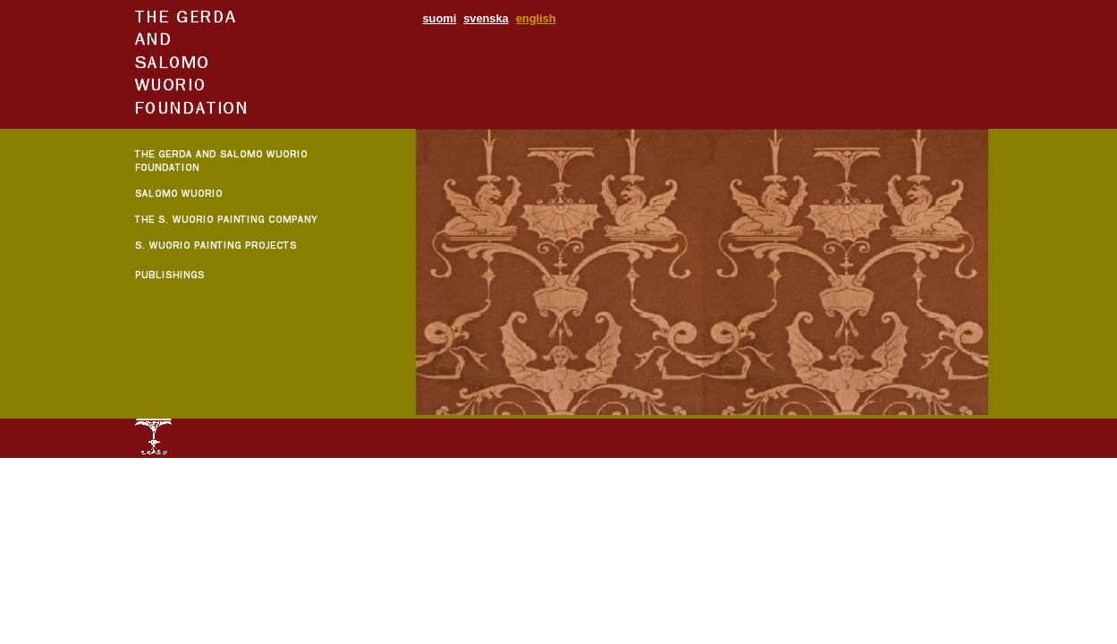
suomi (440, 18)
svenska (486, 18)
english (536, 18)
